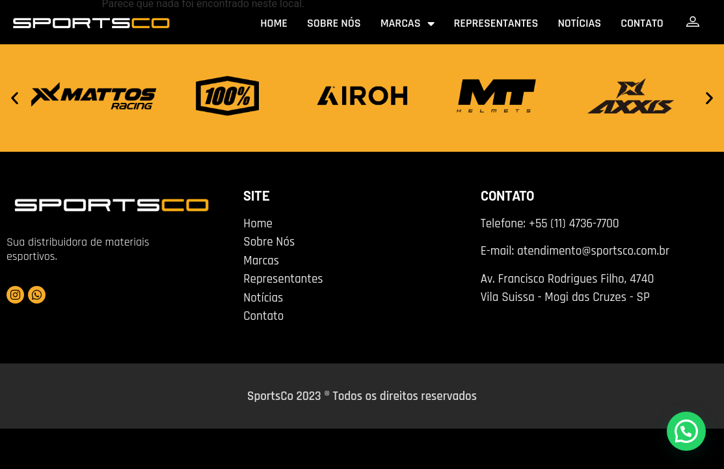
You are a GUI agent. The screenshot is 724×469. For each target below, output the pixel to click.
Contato (642, 23)
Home (274, 23)
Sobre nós (334, 23)
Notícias (579, 23)
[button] (15, 98)
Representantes (496, 23)
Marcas (408, 23)
